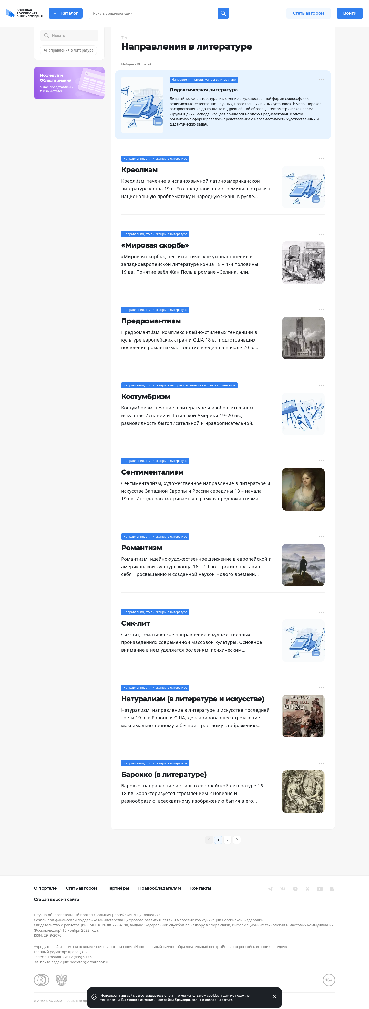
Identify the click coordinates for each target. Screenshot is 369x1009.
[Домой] (24, 13)
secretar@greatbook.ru (90, 962)
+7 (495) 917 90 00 (84, 956)
